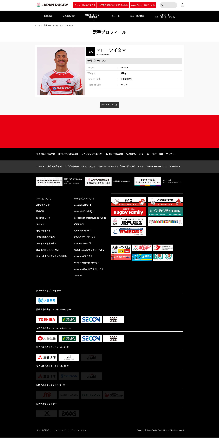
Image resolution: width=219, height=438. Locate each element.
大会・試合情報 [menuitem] (137, 16)
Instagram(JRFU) (82, 256)
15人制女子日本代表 (114, 154)
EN (182, 6)
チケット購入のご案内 (83, 5)
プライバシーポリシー (79, 431)
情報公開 (40, 212)
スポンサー (41, 224)
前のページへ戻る (109, 104)
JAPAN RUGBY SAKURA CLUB (112, 5)
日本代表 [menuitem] (48, 16)
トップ (37, 25)
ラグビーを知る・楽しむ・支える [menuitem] (164, 16)
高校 (154, 154)
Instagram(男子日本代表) (85, 263)
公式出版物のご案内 (45, 237)
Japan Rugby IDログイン (141, 5)
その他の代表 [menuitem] (68, 16)
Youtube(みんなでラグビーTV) (88, 250)
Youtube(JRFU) (81, 244)
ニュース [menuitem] (116, 16)
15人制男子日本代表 (45, 154)
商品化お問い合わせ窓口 (47, 250)
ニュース (40, 167)
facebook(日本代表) (83, 212)
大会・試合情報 (54, 167)
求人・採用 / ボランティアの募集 (51, 256)
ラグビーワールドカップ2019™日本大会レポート (121, 167)
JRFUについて (43, 205)
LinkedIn (78, 276)
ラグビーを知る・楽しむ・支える (80, 167)
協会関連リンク (43, 218)
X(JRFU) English (82, 231)
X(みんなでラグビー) (83, 237)
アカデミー (171, 154)
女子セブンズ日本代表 (91, 154)
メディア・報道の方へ (46, 244)
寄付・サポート (43, 231)
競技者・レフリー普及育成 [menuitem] (93, 16)
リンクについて (60, 431)
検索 (162, 5)
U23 (141, 154)
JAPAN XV (131, 154)
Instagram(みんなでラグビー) (87, 269)
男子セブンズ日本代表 (68, 154)
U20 (148, 154)
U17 (161, 154)
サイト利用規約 (43, 431)
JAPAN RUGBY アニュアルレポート (163, 167)
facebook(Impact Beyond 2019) (89, 218)
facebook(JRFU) (81, 205)
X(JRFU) (78, 224)
